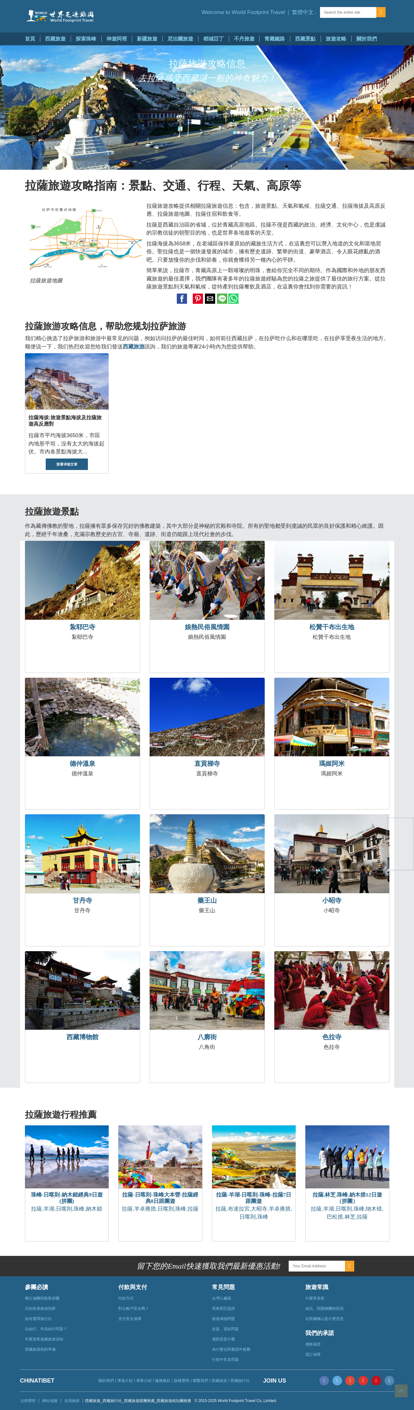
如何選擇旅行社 (38, 1319)
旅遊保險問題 (223, 1319)
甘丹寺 (82, 900)
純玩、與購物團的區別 (324, 1308)
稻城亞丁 (213, 38)
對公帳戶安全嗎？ (133, 1308)
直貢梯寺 (207, 763)
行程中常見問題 (225, 1360)
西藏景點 (305, 38)
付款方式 (126, 1298)
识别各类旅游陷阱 (40, 1308)
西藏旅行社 (240, 1381)
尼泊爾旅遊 (180, 38)
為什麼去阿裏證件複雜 (231, 1349)
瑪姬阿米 (332, 763)
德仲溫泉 (82, 763)
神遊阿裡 (116, 38)
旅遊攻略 (336, 38)
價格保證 (313, 1344)
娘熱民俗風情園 (207, 626)
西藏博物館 (82, 1037)
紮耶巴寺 (82, 626)
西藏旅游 (219, 1381)
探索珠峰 (86, 38)
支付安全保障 (129, 1319)
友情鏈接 (72, 1401)
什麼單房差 (314, 1298)
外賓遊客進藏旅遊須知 (44, 1339)
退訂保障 (313, 1354)
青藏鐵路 (274, 38)
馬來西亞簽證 (223, 1308)
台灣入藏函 (221, 1298)
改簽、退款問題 (225, 1329)
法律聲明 (27, 1401)
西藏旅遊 (55, 38)
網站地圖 (50, 1401)
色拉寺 (331, 1037)
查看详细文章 (66, 464)
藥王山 (207, 900)
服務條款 (162, 1381)
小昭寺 (331, 900)
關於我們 (366, 38)
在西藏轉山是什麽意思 (324, 1319)
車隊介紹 (144, 1381)
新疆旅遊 (147, 38)
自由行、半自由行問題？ (46, 1329)
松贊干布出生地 (331, 626)
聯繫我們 (200, 1381)
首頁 (30, 38)
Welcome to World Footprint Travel (243, 12)
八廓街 (207, 1037)
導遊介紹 (125, 1381)
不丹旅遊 (244, 38)
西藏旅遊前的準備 (40, 1349)
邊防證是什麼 (223, 1339)
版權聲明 (181, 1381)
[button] (304, 12)
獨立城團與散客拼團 (42, 1298)
